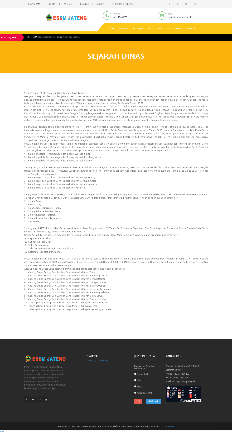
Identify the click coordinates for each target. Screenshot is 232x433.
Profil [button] (123, 28)
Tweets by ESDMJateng (97, 361)
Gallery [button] (190, 28)
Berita (52, 4)
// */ (2, 432)
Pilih (137, 401)
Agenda (68, 4)
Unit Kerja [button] (138, 28)
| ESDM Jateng (168, 426)
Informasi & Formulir (123, 4)
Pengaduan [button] (155, 28)
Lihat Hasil (154, 401)
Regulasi (84, 4)
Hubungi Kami (33, 4)
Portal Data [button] (173, 28)
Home (111, 28)
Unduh (100, 4)
